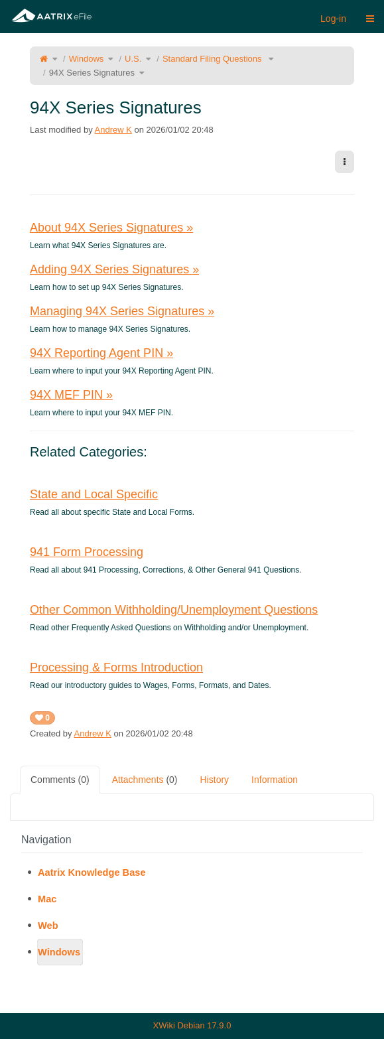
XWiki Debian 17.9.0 (192, 1025)
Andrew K (113, 130)
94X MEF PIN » (71, 394)
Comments (60, 779)
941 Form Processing (86, 552)
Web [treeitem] (48, 925)
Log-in (333, 18)
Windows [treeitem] (59, 952)
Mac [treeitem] (47, 899)
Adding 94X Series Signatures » (114, 269)
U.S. (133, 59)
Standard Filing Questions (213, 59)
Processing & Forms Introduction (116, 667)
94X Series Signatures (92, 73)
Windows (86, 59)
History (214, 779)
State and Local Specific (94, 494)
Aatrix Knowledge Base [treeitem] (92, 872)
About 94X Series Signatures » (111, 227)
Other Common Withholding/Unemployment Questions (174, 609)
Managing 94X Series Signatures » (122, 311)
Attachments (145, 779)
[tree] (192, 912)
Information (274, 779)
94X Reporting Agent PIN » (101, 353)
